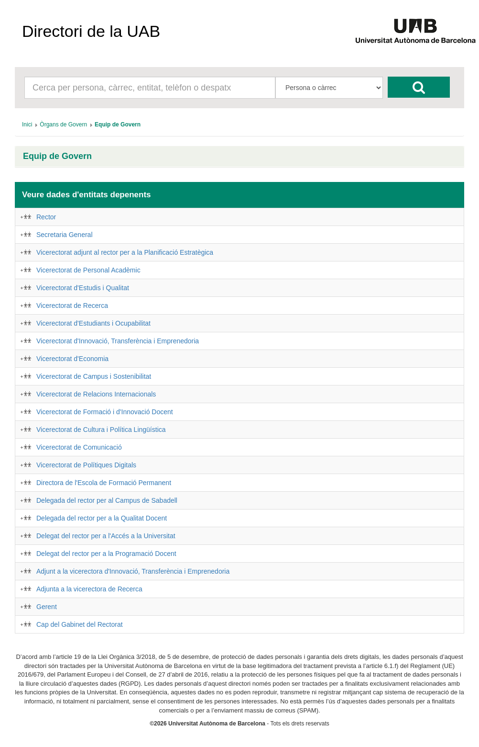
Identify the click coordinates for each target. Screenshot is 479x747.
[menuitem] (27, 124)
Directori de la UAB (91, 31)
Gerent (46, 607)
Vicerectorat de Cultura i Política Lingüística (101, 429)
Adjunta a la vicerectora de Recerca (89, 589)
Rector (46, 217)
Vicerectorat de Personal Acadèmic (88, 270)
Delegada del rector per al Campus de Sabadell (106, 500)
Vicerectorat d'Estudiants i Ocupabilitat (93, 323)
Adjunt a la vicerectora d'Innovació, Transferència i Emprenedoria (132, 571)
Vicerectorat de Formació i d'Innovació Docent (104, 412)
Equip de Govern (57, 156)
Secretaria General (64, 234)
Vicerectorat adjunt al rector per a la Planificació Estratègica (124, 252)
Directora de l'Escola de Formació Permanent (103, 483)
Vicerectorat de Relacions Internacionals (96, 394)
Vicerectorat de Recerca (72, 305)
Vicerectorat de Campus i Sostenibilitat (93, 376)
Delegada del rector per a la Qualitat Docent (101, 518)
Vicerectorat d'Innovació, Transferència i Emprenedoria (117, 341)
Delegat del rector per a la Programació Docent (106, 553)
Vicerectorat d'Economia (72, 358)
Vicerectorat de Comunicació (79, 447)
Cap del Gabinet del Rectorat (79, 624)
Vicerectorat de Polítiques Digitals (86, 465)
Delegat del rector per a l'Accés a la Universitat (105, 536)
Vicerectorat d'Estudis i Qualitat (82, 288)
